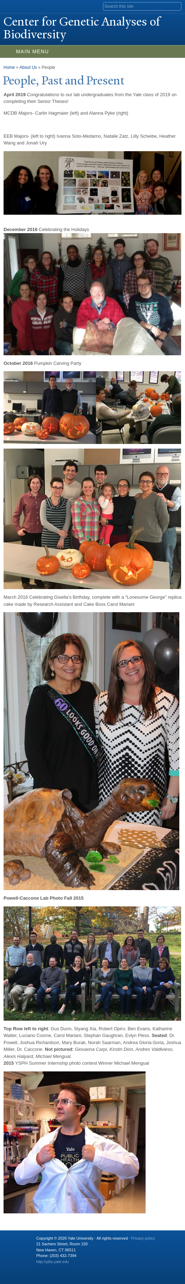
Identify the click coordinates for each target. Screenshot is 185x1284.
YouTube (96, 1268)
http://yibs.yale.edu (52, 1262)
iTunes (82, 1268)
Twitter (54, 1268)
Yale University (12, 6)
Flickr (68, 1268)
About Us (28, 67)
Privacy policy (143, 1238)
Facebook (41, 1268)
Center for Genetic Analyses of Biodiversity (82, 28)
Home (9, 67)
